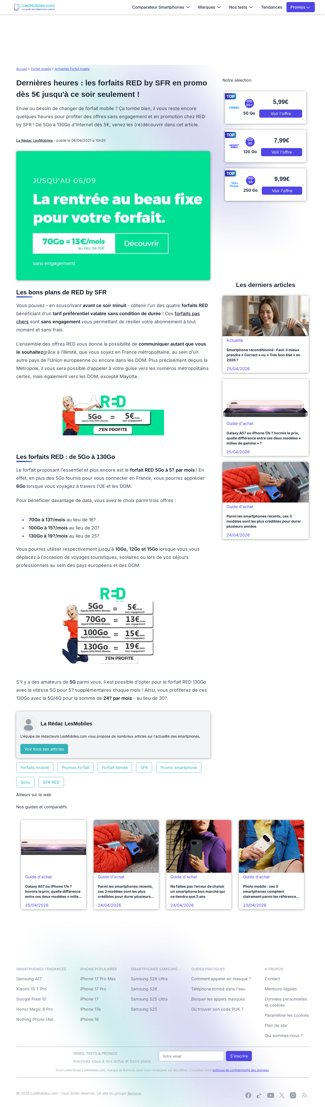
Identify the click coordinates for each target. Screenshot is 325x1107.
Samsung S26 (144, 988)
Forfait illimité (115, 767)
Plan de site (276, 1025)
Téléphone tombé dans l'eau (218, 988)
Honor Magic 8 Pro (34, 1009)
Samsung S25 (144, 1009)
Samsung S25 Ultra (149, 999)
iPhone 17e (90, 1009)
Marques (209, 7)
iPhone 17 (89, 999)
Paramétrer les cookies (287, 1015)
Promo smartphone (178, 767)
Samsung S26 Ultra (149, 978)
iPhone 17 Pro (93, 988)
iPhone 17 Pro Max (98, 978)
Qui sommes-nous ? (284, 1035)
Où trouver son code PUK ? (217, 1009)
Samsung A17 (29, 978)
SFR (144, 767)
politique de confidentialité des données (241, 1070)
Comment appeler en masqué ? (221, 978)
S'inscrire (239, 1056)
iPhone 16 (89, 1019)
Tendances (271, 7)
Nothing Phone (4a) (35, 1019)
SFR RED (51, 782)
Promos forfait (75, 767)
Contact (272, 978)
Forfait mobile (41, 69)
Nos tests (241, 7)
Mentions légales (281, 988)
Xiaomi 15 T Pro (31, 988)
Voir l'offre (281, 113)
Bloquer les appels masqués (218, 999)
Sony (25, 782)
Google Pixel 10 (31, 999)
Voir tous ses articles (44, 749)
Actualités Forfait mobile (72, 69)
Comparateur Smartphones (161, 7)
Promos (300, 7)
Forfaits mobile (35, 767)
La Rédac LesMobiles (34, 140)
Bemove (134, 1093)
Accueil (21, 69)
